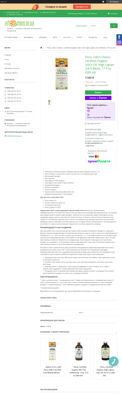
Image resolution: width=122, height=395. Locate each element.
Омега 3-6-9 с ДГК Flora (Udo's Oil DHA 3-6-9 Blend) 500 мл (52, 370)
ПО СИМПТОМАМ (11, 37)
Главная (7, 55)
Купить (98, 92)
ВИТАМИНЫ (28, 37)
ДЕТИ (55, 37)
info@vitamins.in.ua (14, 136)
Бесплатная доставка (93, 129)
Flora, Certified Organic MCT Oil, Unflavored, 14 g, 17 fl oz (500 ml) (79, 371)
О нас (6, 59)
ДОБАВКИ (43, 37)
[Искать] (114, 25)
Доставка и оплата (12, 68)
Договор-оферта (11, 73)
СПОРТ (79, 37)
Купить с (98, 98)
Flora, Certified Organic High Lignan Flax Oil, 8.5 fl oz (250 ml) (105, 371)
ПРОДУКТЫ (92, 37)
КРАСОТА (66, 37)
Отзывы (7, 64)
